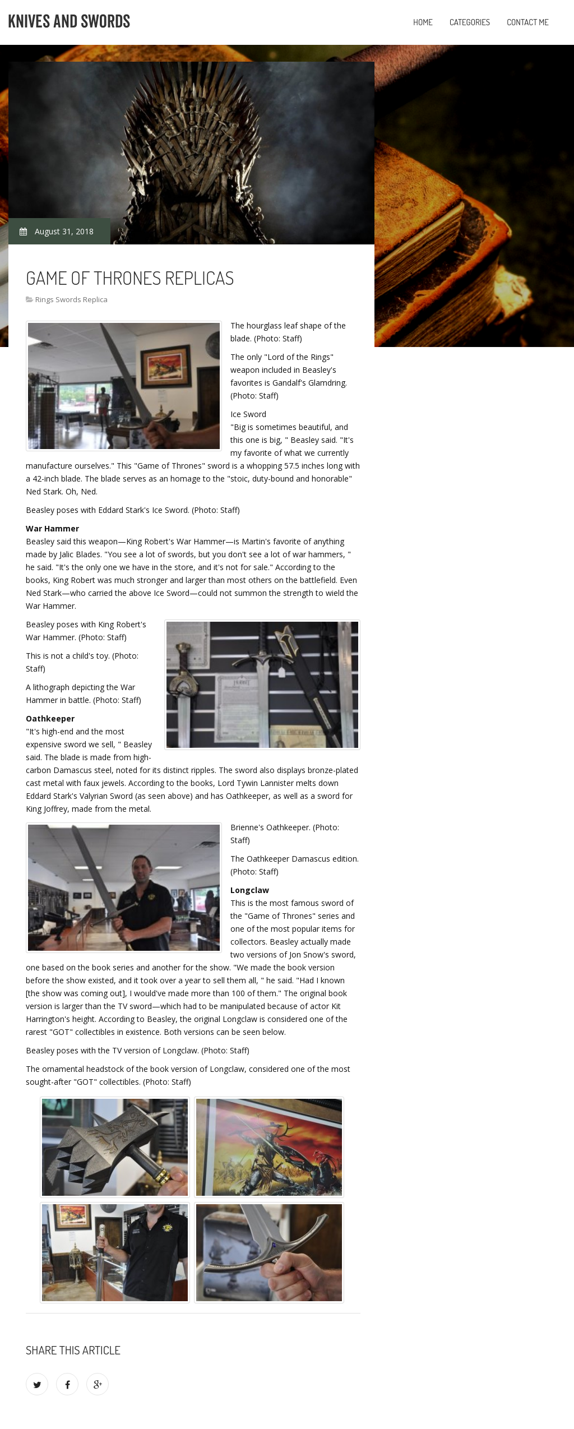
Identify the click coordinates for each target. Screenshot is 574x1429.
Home (423, 22)
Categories (470, 22)
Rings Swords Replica (71, 299)
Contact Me (528, 22)
